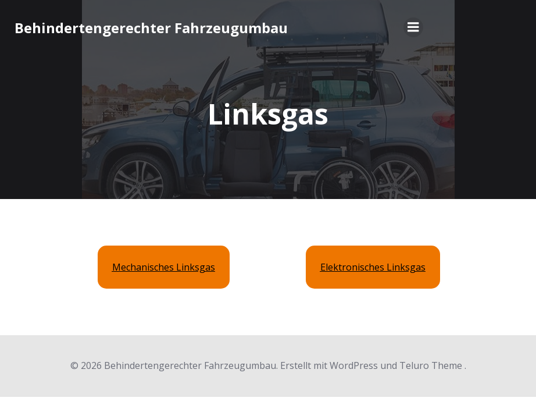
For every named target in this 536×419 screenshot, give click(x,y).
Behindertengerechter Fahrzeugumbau (151, 27)
